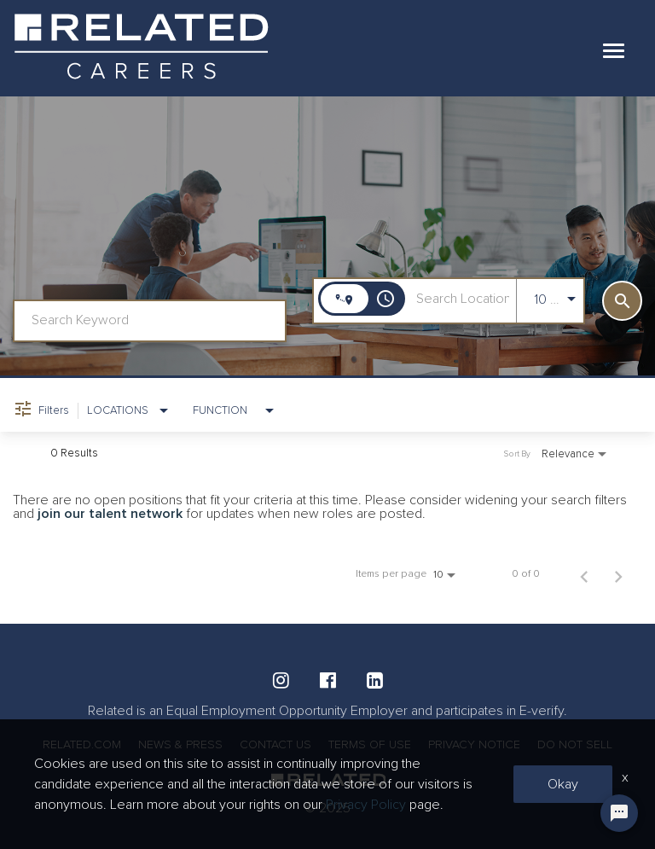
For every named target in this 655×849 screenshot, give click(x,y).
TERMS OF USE (369, 744)
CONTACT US (275, 744)
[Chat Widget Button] (619, 813)
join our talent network (110, 513)
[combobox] (150, 320)
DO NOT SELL (574, 744)
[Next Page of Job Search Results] (618, 574)
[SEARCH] (622, 301)
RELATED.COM (82, 744)
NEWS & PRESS (180, 744)
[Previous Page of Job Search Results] (584, 574)
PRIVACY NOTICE (474, 744)
